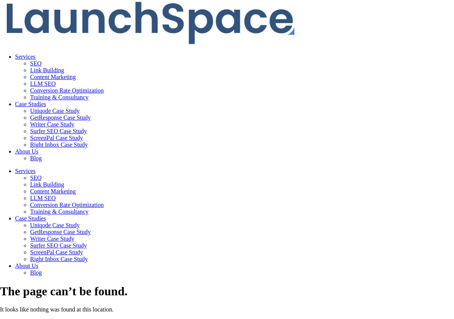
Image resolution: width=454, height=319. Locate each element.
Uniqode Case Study (55, 111)
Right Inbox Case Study (59, 144)
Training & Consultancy (59, 97)
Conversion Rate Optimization (67, 90)
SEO (35, 63)
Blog (36, 158)
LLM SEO (43, 84)
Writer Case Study (52, 124)
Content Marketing (53, 77)
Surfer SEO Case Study (58, 131)
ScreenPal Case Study (56, 138)
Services (25, 56)
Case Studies (30, 104)
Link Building (47, 70)
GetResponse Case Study (60, 117)
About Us (26, 151)
